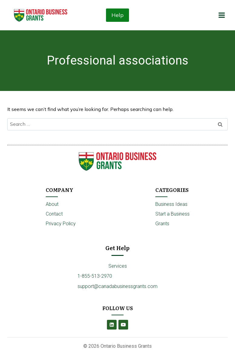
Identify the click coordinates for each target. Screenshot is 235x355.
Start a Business (172, 214)
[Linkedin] (112, 325)
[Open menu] (221, 15)
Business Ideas (171, 204)
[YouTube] (123, 325)
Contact (54, 214)
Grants (162, 223)
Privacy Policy (61, 223)
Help (117, 15)
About (52, 204)
